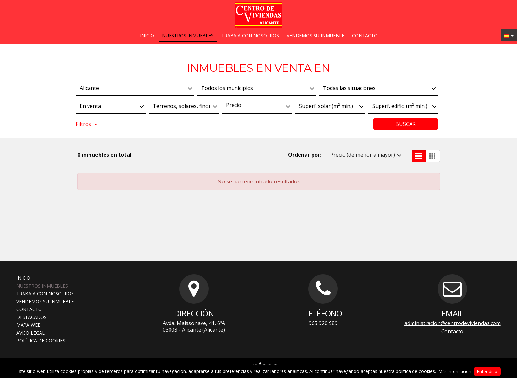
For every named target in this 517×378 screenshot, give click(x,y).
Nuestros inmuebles (188, 35)
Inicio (147, 35)
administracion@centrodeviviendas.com (452, 323)
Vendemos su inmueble (315, 35)
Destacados (31, 317)
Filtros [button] (86, 124)
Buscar (406, 124)
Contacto (365, 35)
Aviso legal (30, 333)
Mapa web (28, 325)
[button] (509, 35)
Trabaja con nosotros (250, 35)
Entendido (487, 371)
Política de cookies (40, 341)
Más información (455, 371)
